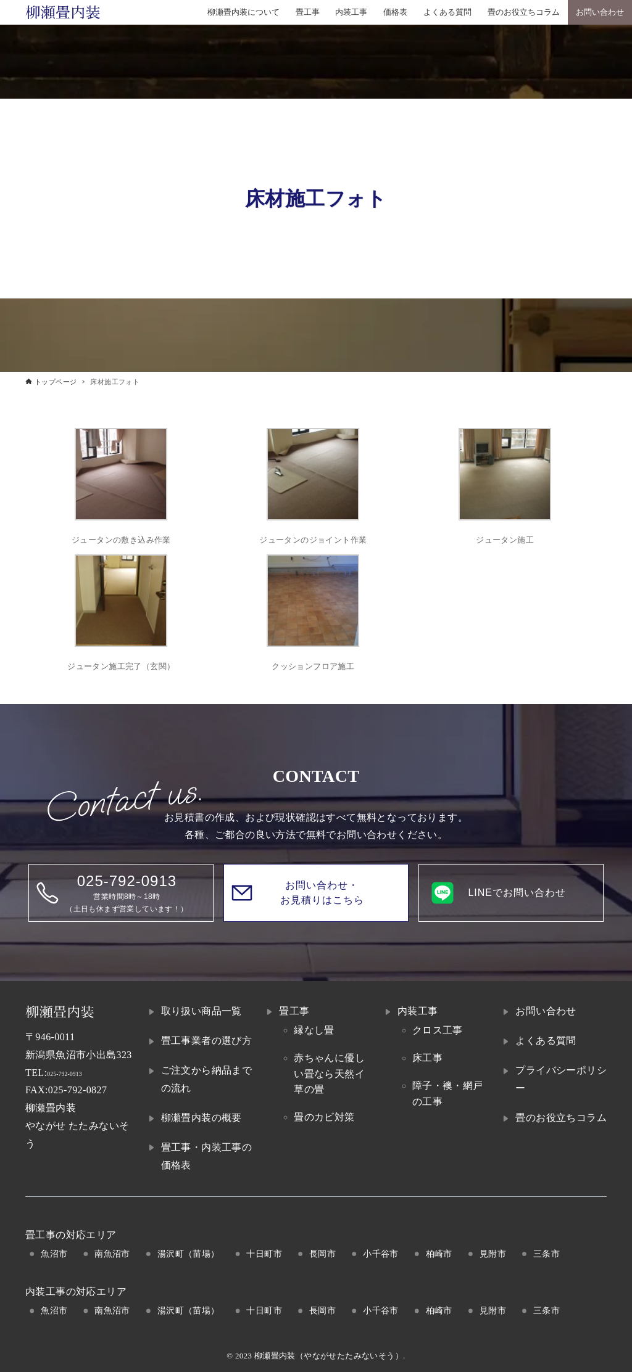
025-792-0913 (76, 1072)
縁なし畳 (314, 1030)
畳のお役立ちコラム (561, 1117)
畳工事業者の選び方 (206, 1040)
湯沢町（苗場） (188, 1254)
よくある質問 (545, 1040)
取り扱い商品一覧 (201, 1011)
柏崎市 (439, 1254)
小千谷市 (381, 1254)
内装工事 (417, 1011)
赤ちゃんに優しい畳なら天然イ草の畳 (329, 1074)
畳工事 (294, 1011)
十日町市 (264, 1254)
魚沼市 (54, 1254)
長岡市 (322, 1254)
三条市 (546, 1254)
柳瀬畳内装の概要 (201, 1117)
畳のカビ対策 (324, 1117)
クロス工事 (437, 1030)
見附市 (493, 1254)
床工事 (427, 1058)
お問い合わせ (545, 1011)
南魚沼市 (112, 1254)
